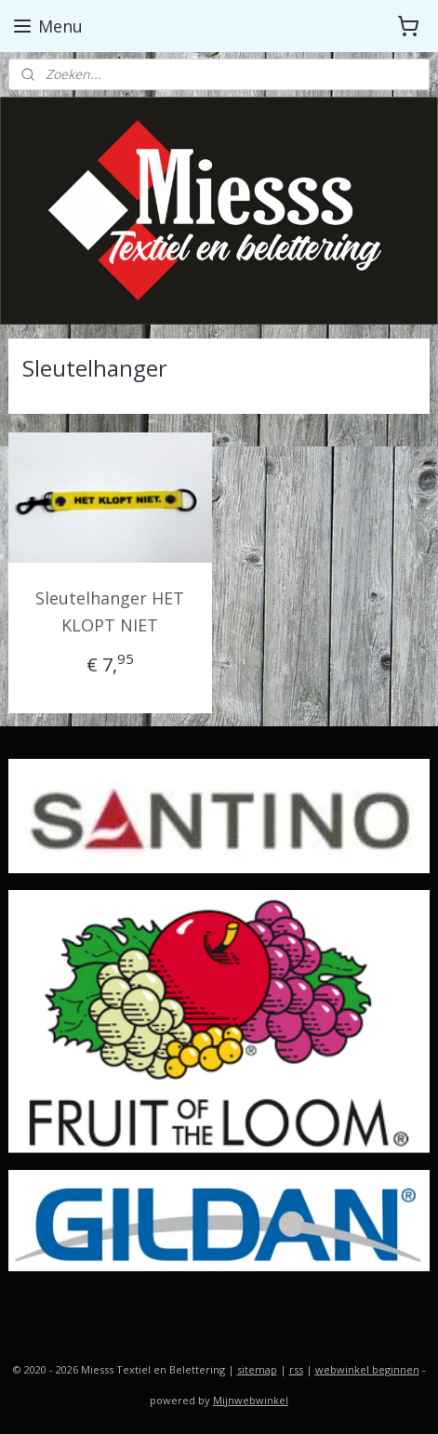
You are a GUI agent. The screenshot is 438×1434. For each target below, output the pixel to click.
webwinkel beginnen (367, 1369)
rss (296, 1369)
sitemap (257, 1369)
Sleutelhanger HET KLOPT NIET (109, 611)
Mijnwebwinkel (250, 1400)
